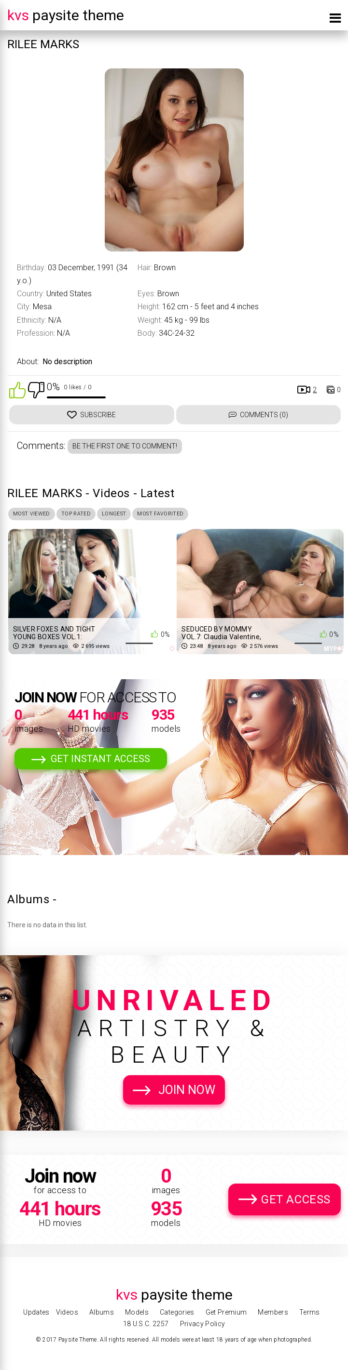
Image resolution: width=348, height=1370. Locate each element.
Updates (36, 1312)
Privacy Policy (202, 1324)
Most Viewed (36, 515)
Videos (67, 1312)
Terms (309, 1312)
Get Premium (226, 1312)
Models (137, 1312)
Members (273, 1312)
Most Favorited (191, 515)
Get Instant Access (100, 761)
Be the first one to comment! (124, 446)
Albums (101, 1312)
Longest (135, 515)
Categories (177, 1312)
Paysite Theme (65, 15)
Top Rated (89, 515)
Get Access (296, 1202)
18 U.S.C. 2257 (146, 1324)
